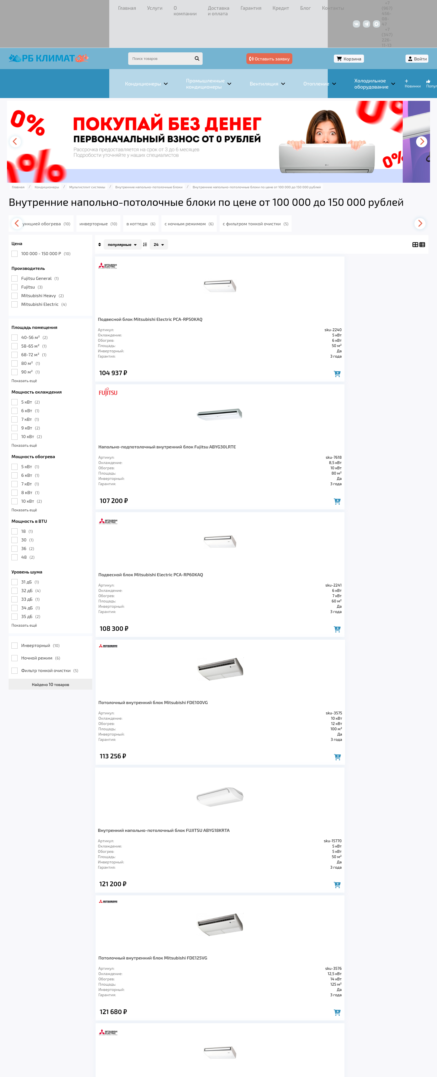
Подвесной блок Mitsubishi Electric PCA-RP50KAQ (138, 289)
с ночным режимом (215, 191)
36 (39, 516)
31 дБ (42, 549)
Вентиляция (83, 997)
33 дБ (42, 566)
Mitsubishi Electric (56, 271)
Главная (34, 6)
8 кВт (42, 460)
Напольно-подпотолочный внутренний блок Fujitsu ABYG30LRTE (217, 292)
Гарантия (175, 6)
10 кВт (43, 404)
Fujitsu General (52, 245)
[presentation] (29, 109)
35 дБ (42, 584)
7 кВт (42, 386)
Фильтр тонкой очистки (61, 638)
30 (39, 507)
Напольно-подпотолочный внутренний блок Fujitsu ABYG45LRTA (217, 572)
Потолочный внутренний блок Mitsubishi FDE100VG (375, 289)
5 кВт (42, 369)
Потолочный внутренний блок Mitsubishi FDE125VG (221, 429)
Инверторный (52, 613)
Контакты (253, 6)
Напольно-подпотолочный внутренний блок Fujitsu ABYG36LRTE (138, 572)
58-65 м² (46, 313)
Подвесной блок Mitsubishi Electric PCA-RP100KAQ (372, 429)
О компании (91, 6)
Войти (408, 27)
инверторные (121, 191)
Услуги (61, 6)
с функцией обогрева (64, 191)
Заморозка (155, 997)
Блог (227, 6)
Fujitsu (43, 254)
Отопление (120, 997)
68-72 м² (45, 322)
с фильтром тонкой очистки (284, 191)
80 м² (42, 330)
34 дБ (42, 575)
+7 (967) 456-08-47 (354, 6)
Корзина (378, 27)
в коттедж (165, 191)
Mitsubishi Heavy (54, 263)
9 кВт (42, 395)
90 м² (42, 339)
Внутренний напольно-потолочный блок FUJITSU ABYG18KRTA (137, 432)
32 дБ (42, 558)
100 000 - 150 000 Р (57, 221)
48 (39, 524)
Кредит (203, 6)
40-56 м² (46, 304)
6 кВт (42, 378)
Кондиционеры (40, 997)
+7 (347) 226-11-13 (398, 6)
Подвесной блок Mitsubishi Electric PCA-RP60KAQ (294, 289)
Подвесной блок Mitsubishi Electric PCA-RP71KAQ (294, 429)
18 (39, 498)
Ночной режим (52, 625)
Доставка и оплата (134, 6)
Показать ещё (36, 348)
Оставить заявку (332, 27)
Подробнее (268, 1039)
